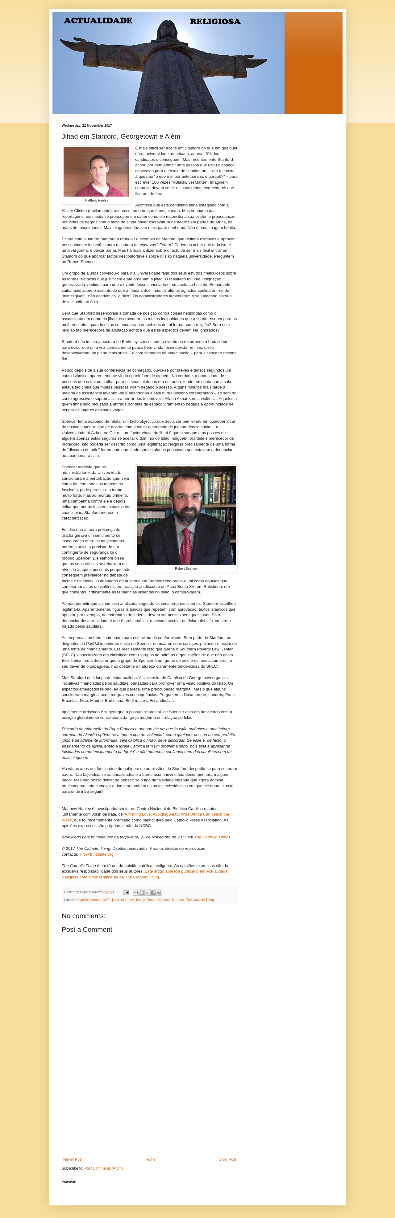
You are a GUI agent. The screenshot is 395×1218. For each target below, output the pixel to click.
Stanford (178, 900)
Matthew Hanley (133, 900)
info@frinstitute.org (96, 854)
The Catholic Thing (200, 900)
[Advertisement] (149, 1111)
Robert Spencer (158, 900)
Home (151, 1159)
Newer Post (72, 1159)
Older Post (227, 1159)
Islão (106, 900)
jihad (115, 900)
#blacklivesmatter (89, 900)
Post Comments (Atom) (103, 1168)
